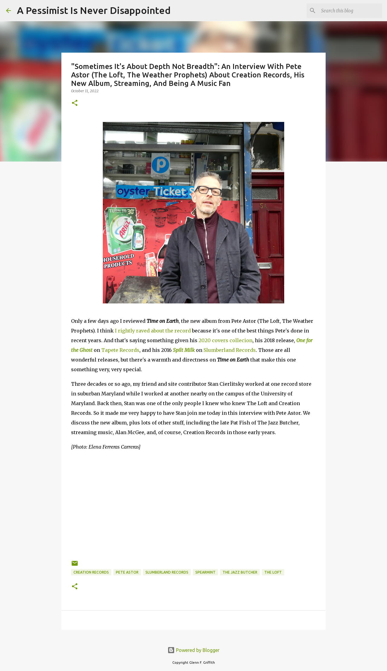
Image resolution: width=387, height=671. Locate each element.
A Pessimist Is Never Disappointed (94, 10)
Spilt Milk (184, 350)
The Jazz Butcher (240, 572)
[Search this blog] (350, 10)
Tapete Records (120, 350)
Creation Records (91, 572)
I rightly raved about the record (153, 331)
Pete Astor (127, 572)
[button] (74, 103)
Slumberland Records (229, 350)
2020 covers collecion (225, 340)
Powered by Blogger (193, 650)
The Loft (273, 572)
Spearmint (205, 572)
